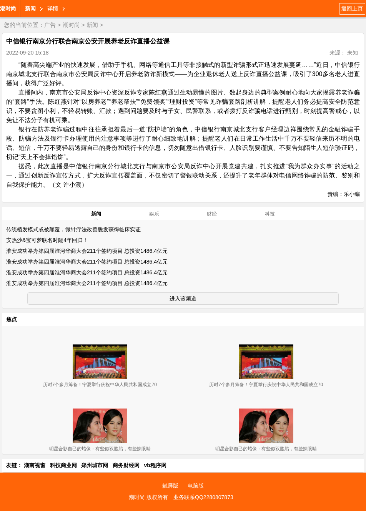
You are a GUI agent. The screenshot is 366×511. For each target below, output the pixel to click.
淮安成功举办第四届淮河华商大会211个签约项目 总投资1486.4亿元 (87, 251)
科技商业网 (63, 465)
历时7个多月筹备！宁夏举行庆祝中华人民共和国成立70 (100, 384)
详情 (52, 8)
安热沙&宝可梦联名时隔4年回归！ (47, 240)
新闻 (30, 8)
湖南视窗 (34, 465)
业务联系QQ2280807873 (203, 497)
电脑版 (196, 486)
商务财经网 (126, 465)
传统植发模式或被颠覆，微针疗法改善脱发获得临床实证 (73, 229)
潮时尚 (8, 8)
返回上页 (352, 8)
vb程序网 (155, 465)
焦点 (11, 319)
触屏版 (170, 486)
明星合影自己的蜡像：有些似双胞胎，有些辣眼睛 (100, 448)
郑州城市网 (94, 465)
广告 (50, 25)
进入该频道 (183, 298)
